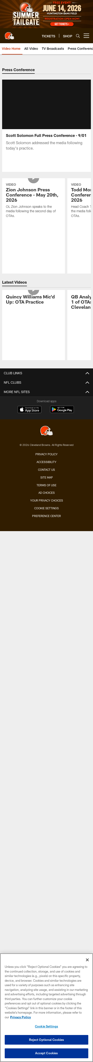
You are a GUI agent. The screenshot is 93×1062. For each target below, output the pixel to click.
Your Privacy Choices (46, 500)
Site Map (46, 477)
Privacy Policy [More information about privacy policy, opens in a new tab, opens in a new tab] (20, 1017)
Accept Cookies (46, 1053)
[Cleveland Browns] (46, 431)
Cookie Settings (46, 508)
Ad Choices (46, 492)
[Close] (87, 960)
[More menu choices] (86, 35)
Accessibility (46, 461)
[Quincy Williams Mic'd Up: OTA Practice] (33, 300)
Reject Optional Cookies (46, 1040)
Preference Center (46, 515)
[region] (46, 1007)
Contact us (46, 469)
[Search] (78, 36)
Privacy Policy (46, 454)
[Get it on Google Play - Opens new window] (62, 411)
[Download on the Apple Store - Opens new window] (29, 410)
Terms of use (46, 485)
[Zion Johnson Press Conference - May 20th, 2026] (33, 201)
